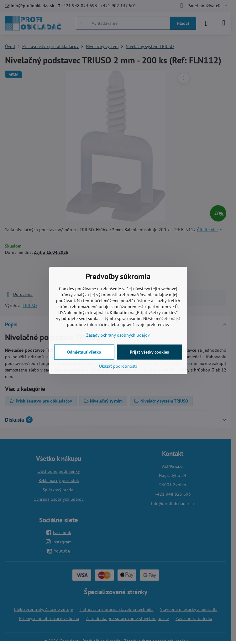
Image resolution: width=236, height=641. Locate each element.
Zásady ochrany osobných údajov (118, 335)
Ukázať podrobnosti (118, 366)
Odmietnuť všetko (84, 352)
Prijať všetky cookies (149, 352)
